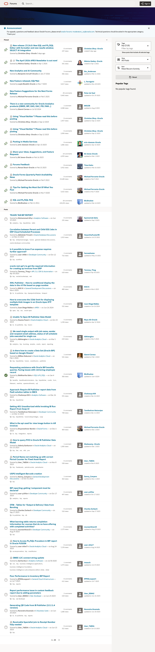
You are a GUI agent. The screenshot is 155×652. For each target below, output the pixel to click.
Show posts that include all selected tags (136, 52)
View (123, 58)
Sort (123, 67)
